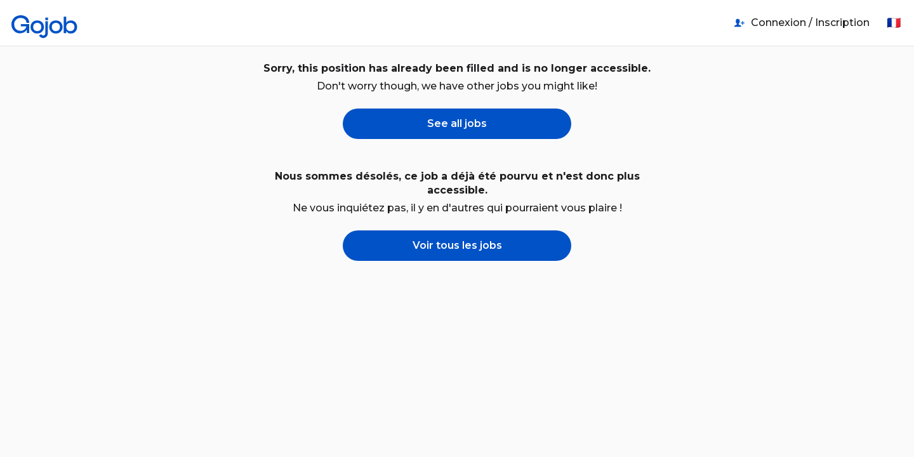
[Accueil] (44, 23)
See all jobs (457, 123)
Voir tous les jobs (457, 245)
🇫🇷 (894, 23)
